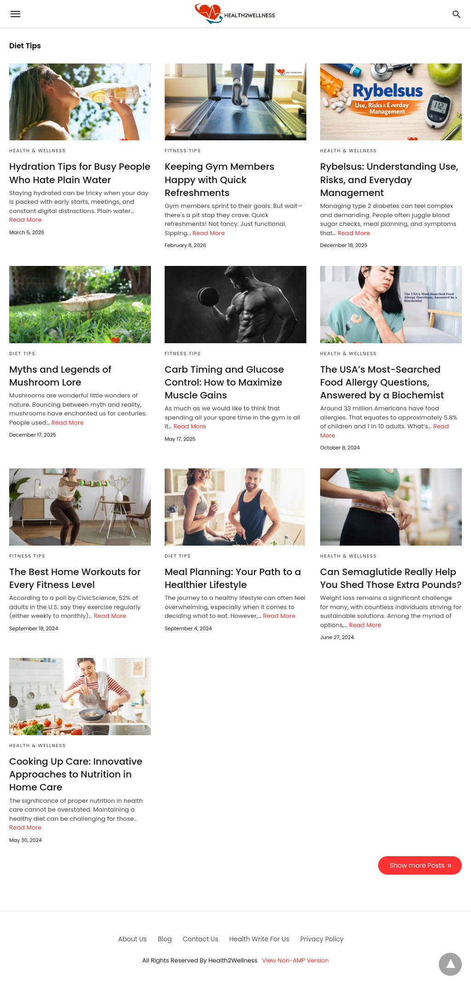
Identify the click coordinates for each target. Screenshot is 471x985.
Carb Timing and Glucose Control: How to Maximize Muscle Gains (224, 382)
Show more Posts (417, 863)
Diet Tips (22, 353)
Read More (25, 219)
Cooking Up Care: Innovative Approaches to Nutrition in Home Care (75, 773)
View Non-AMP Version (295, 959)
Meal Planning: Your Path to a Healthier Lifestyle (232, 577)
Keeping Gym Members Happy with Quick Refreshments (235, 173)
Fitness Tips (183, 150)
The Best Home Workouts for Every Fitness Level (74, 577)
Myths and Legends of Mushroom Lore (59, 375)
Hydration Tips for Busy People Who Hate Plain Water (79, 173)
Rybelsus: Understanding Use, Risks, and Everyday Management (388, 179)
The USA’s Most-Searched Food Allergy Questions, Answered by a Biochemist (381, 382)
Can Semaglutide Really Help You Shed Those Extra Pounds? (390, 577)
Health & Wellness (37, 150)
